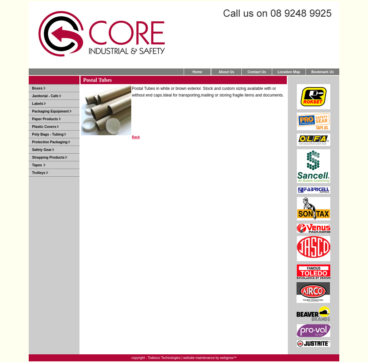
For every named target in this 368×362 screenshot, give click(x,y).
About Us (226, 72)
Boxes (37, 88)
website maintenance (199, 358)
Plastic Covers (44, 127)
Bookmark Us (322, 72)
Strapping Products (48, 157)
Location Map (289, 72)
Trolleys (38, 173)
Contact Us (256, 72)
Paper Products (45, 119)
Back (136, 137)
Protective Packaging (49, 142)
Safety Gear (41, 150)
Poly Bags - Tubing (47, 134)
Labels (37, 104)
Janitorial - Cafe (45, 96)
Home (197, 72)
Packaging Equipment (50, 111)
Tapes (37, 165)
